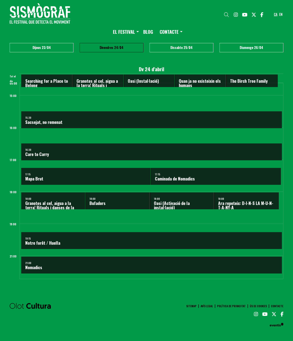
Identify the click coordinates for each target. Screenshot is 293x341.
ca (275, 14)
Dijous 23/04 (42, 47)
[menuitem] (236, 14)
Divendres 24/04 (111, 47)
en (281, 14)
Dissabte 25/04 (181, 47)
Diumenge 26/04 (251, 47)
